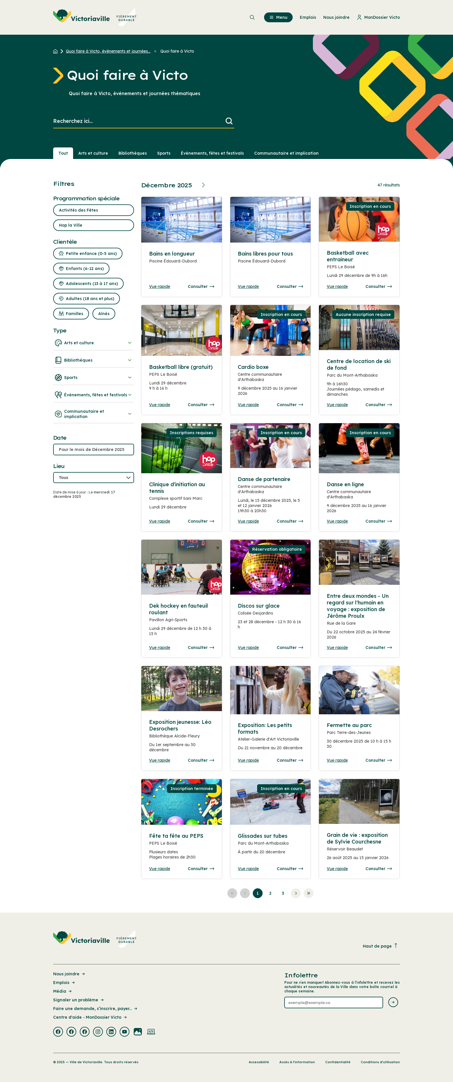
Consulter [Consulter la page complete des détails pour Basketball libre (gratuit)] (201, 404)
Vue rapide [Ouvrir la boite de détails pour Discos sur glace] (248, 647)
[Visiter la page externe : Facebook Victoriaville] (58, 1032)
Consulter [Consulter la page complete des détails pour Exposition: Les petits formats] (290, 760)
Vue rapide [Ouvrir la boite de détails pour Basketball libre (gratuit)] (159, 404)
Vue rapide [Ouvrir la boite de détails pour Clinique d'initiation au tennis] (159, 521)
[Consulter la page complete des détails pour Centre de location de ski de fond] (359, 380)
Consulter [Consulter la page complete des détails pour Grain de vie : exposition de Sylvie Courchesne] (378, 868)
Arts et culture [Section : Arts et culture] (93, 153)
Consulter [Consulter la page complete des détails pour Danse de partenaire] (290, 521)
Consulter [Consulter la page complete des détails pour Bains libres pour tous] (290, 286)
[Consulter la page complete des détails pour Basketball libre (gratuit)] (181, 380)
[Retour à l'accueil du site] (56, 51)
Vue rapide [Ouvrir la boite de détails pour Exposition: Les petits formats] (248, 760)
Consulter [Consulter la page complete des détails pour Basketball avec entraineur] (378, 286)
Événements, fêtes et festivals (93, 394)
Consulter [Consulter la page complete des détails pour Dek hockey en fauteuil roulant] (201, 647)
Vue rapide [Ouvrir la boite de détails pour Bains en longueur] (159, 286)
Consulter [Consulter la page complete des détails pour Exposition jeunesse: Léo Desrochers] (201, 760)
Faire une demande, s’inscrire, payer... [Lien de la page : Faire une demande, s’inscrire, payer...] (95, 1008)
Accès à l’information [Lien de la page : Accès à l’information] (297, 1062)
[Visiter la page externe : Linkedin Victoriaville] (111, 1032)
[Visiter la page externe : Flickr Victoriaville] (138, 1032)
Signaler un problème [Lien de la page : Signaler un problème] (79, 1000)
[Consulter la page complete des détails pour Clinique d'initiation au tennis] (181, 498)
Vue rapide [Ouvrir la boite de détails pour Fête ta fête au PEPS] (159, 868)
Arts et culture (93, 342)
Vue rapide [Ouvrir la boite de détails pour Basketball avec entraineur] (337, 286)
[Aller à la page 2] (270, 893)
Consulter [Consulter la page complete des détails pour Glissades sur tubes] (290, 868)
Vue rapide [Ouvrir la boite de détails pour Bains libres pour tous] (248, 286)
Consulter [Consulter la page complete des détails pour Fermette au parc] (378, 760)
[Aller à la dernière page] (308, 893)
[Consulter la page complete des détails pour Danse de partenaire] (270, 497)
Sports (93, 377)
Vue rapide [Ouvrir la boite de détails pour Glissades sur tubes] (248, 868)
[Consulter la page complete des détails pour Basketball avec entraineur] (359, 266)
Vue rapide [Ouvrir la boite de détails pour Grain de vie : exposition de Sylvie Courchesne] (337, 868)
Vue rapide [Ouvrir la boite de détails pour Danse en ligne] (337, 521)
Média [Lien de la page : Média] (63, 991)
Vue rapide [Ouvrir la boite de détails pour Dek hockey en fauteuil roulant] (159, 647)
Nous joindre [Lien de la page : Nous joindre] (69, 973)
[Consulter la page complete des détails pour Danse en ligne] (359, 448)
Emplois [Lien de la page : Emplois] (64, 982)
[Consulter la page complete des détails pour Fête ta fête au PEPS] (181, 849)
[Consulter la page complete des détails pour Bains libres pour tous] (270, 264)
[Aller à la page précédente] (245, 893)
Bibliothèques (93, 360)
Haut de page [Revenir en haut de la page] (380, 946)
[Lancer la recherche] (229, 121)
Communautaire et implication (93, 414)
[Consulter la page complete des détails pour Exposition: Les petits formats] (270, 739)
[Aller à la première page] (232, 893)
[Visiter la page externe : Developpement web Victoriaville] (151, 1032)
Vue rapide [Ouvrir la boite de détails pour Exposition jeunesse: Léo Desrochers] (159, 760)
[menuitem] (95, 17)
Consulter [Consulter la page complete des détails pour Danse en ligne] (378, 521)
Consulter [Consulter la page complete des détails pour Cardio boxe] (290, 404)
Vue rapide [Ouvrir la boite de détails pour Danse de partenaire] (248, 521)
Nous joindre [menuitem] (336, 17)
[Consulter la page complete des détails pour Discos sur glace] (270, 618)
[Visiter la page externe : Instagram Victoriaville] (98, 1032)
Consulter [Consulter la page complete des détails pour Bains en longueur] (201, 286)
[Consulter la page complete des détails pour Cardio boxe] (270, 382)
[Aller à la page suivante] (295, 893)
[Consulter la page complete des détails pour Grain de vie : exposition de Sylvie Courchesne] (359, 849)
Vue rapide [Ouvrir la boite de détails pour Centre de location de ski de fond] (337, 404)
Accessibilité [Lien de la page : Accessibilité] (259, 1062)
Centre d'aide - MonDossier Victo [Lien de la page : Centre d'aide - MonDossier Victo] (90, 1017)
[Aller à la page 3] (283, 893)
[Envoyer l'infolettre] (393, 1002)
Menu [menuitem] (278, 17)
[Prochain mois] (204, 185)
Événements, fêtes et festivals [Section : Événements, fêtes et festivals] (212, 153)
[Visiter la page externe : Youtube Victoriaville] (124, 1032)
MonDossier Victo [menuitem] (378, 17)
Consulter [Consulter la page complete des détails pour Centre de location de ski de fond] (378, 404)
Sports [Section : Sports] (163, 153)
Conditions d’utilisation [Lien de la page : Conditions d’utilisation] (380, 1062)
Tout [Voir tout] (63, 153)
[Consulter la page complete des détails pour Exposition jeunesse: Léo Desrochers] (181, 738)
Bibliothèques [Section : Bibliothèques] (132, 153)
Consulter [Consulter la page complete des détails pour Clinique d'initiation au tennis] (201, 521)
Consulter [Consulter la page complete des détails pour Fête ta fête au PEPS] (201, 868)
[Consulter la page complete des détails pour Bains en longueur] (181, 264)
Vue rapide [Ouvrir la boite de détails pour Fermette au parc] (337, 760)
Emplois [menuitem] (308, 17)
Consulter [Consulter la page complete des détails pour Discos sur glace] (290, 647)
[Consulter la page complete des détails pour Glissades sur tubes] (270, 846)
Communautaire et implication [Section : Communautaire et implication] (286, 153)
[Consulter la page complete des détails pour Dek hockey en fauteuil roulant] (181, 621)
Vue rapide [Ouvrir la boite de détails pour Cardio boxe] (248, 404)
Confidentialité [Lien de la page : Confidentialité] (337, 1062)
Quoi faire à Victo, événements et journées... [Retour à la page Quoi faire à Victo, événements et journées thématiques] (108, 51)
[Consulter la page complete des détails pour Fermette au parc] (359, 738)
